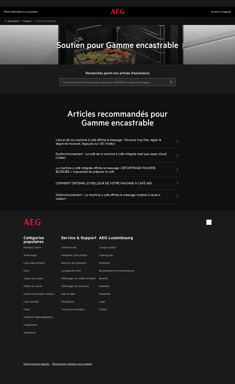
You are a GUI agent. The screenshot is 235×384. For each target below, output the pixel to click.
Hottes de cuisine (33, 285)
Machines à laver (32, 247)
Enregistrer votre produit (74, 255)
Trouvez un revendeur (72, 309)
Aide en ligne (68, 293)
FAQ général (67, 301)
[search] (171, 82)
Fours (26, 270)
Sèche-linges (30, 255)
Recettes (103, 278)
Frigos (27, 309)
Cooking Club (106, 255)
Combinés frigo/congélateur (38, 316)
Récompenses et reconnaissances (116, 270)
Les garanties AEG (71, 270)
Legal (102, 301)
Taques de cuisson (33, 278)
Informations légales (37, 364)
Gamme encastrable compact (39, 293)
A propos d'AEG (107, 247)
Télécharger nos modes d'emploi (78, 278)
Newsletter (105, 293)
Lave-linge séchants (34, 262)
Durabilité (104, 285)
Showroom (104, 262)
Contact (103, 309)
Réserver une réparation (74, 262)
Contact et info (69, 247)
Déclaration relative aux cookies (72, 364)
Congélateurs (30, 324)
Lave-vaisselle (31, 301)
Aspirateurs (30, 332)
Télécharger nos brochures (75, 285)
